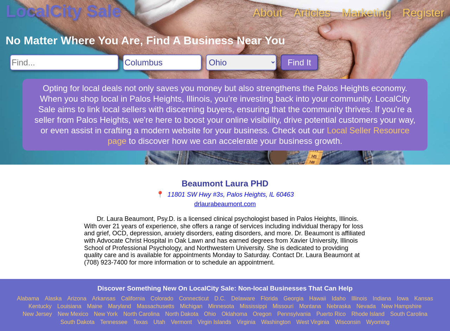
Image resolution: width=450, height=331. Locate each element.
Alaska (53, 298)
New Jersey (37, 314)
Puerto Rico (331, 314)
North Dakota (181, 314)
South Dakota (78, 322)
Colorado (162, 298)
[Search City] (162, 62)
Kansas (423, 298)
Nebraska (339, 306)
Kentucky (40, 306)
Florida (269, 298)
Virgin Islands (214, 322)
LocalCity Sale (63, 11)
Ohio (210, 314)
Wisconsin (348, 322)
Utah (159, 322)
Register (423, 12)
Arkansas (104, 298)
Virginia (246, 322)
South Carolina (408, 314)
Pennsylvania (294, 314)
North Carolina (141, 314)
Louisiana (69, 306)
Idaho (339, 298)
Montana (310, 306)
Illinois (359, 298)
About (268, 12)
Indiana (382, 298)
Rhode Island (368, 314)
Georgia (294, 298)
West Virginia (312, 322)
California (133, 298)
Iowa (403, 298)
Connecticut (194, 298)
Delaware (243, 298)
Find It (299, 62)
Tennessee (113, 322)
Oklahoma (234, 314)
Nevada (366, 306)
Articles (311, 12)
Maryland (119, 306)
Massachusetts (156, 306)
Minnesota (221, 306)
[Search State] (241, 62)
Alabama (28, 298)
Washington (276, 322)
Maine (94, 306)
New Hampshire (401, 306)
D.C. (220, 298)
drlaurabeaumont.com (225, 204)
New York (106, 314)
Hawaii (317, 298)
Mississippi (253, 306)
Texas (140, 322)
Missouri (283, 306)
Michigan (191, 306)
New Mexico (73, 314)
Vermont (181, 322)
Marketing (366, 12)
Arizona (76, 298)
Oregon (262, 314)
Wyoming (378, 322)
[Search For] (64, 62)
